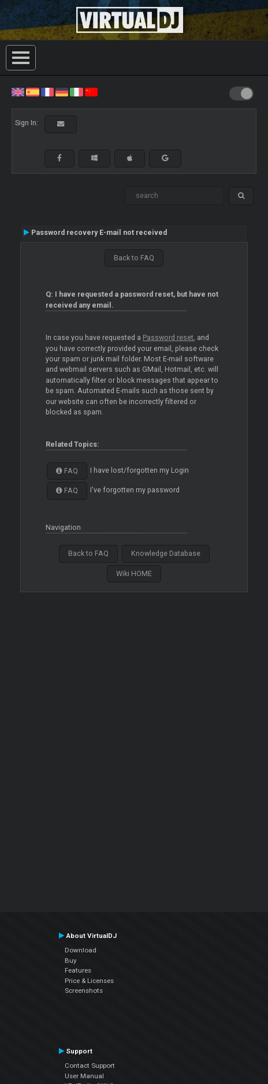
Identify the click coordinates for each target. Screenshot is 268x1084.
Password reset (168, 338)
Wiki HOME (134, 574)
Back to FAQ (134, 258)
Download (80, 950)
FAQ (67, 471)
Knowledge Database (165, 554)
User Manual (84, 1076)
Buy (71, 960)
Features (78, 970)
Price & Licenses (89, 981)
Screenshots (84, 990)
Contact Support (90, 1065)
